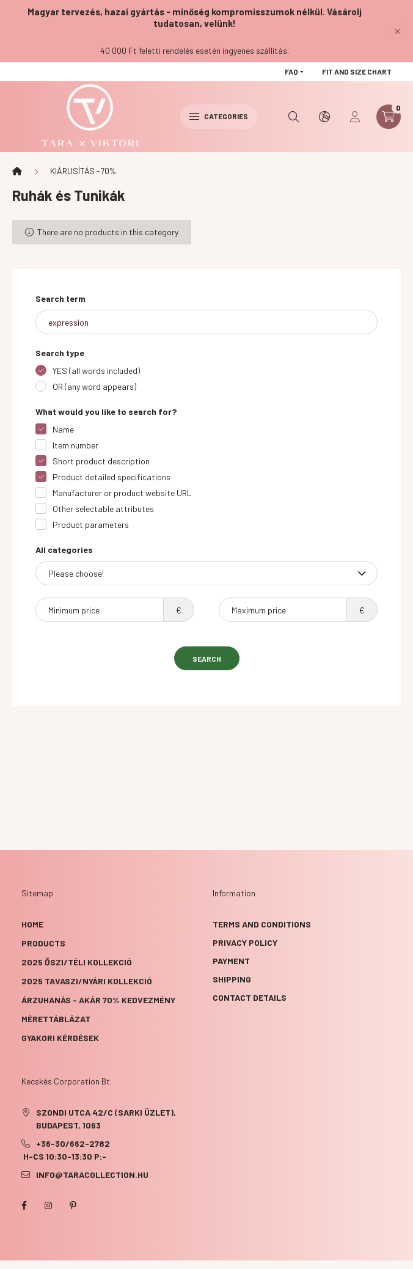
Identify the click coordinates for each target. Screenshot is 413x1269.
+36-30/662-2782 (73, 1143)
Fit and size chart (357, 71)
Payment (231, 961)
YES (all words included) (96, 370)
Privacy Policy (245, 942)
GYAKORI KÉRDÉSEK (60, 1038)
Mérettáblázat (55, 1019)
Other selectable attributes (103, 508)
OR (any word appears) (94, 386)
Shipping (232, 979)
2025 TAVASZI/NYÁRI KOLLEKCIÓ (86, 981)
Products (43, 943)
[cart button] (388, 116)
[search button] (294, 116)
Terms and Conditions (262, 924)
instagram (48, 1205)
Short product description (101, 461)
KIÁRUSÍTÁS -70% (83, 171)
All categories (64, 549)
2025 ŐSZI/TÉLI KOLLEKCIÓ (76, 962)
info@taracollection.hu (92, 1174)
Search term (60, 298)
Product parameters (91, 524)
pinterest (72, 1205)
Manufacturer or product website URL (122, 493)
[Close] (398, 31)
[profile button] (355, 116)
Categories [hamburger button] (218, 116)
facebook (24, 1205)
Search (206, 658)
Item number (75, 445)
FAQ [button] (291, 71)
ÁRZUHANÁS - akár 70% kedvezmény (98, 1000)
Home (32, 924)
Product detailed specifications (111, 477)
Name (63, 429)
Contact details (250, 997)
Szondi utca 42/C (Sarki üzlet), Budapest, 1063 (106, 1118)
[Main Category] (17, 171)
